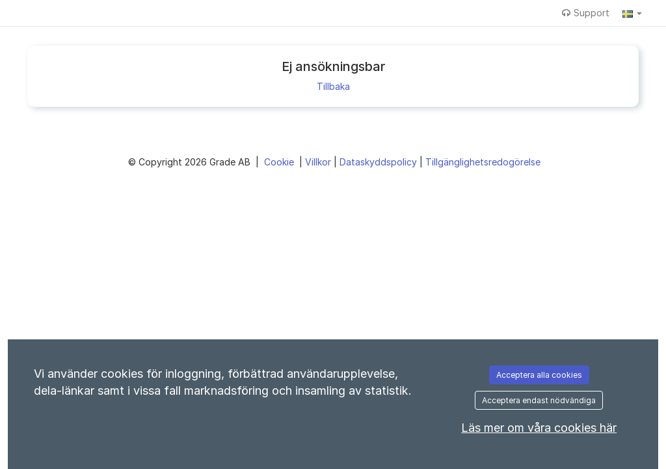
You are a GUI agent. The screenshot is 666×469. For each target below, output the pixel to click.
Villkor (319, 161)
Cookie (280, 161)
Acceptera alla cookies (539, 375)
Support (585, 12)
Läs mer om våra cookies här (539, 427)
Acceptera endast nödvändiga (539, 400)
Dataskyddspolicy (380, 161)
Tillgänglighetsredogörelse (482, 161)
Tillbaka (333, 86)
